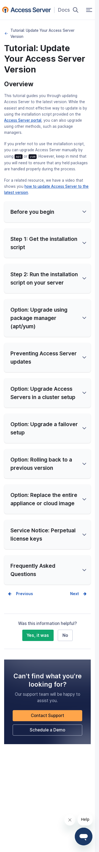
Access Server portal (22, 120)
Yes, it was (38, 635)
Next (74, 593)
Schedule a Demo (47, 729)
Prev (20, 593)
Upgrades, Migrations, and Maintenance (6, 33)
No (65, 635)
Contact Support (47, 715)
